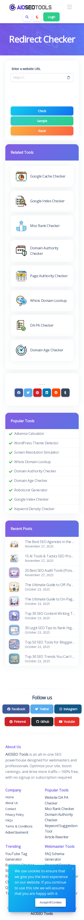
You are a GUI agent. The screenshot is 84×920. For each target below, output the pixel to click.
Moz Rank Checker (59, 808)
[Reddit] (56, 392)
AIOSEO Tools (42, 913)
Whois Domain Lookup (32, 461)
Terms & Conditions (19, 826)
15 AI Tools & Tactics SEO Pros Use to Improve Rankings (50, 556)
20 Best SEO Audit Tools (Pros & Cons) (50, 570)
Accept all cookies (50, 902)
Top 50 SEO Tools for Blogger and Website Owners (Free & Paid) (50, 642)
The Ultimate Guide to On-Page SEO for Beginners (50, 599)
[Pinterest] (37, 392)
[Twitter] (28, 392)
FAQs (9, 820)
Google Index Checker (31, 499)
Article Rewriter (57, 837)
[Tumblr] (65, 392)
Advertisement (16, 832)
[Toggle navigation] (69, 7)
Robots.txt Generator (31, 490)
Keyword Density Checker (34, 508)
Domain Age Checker (30, 480)
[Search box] (27, 17)
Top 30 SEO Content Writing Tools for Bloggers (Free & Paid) (50, 613)
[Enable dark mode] (37, 17)
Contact (10, 809)
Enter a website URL (26, 69)
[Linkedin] (47, 392)
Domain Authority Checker (35, 471)
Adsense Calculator (29, 433)
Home (9, 797)
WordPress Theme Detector (36, 443)
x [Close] (73, 868)
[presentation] (44, 94)
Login (51, 17)
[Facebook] (19, 392)
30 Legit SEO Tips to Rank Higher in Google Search (50, 627)
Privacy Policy (14, 814)
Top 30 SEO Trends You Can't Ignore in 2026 (50, 656)
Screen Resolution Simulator (36, 452)
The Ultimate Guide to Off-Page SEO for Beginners (50, 584)
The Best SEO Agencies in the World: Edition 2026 (50, 541)
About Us (11, 803)
